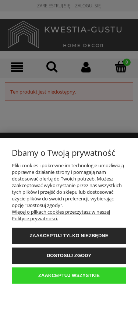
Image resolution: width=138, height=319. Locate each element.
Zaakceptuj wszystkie (69, 275)
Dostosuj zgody (69, 255)
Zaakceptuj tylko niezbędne (69, 235)
